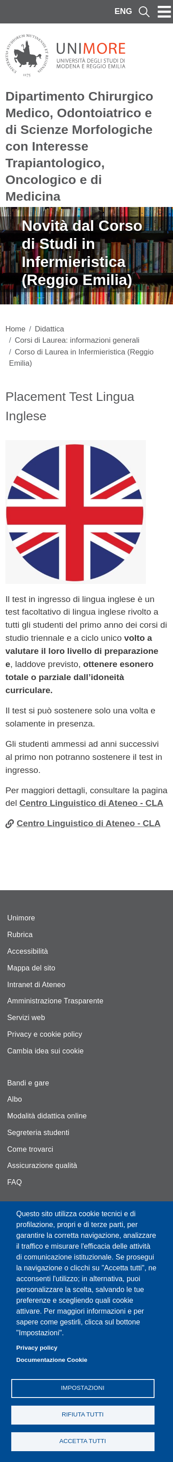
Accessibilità (27, 951)
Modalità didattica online (47, 1116)
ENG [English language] (123, 11)
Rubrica (20, 934)
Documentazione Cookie (51, 1359)
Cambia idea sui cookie (45, 1051)
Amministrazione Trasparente (55, 1001)
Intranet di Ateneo (36, 984)
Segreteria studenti (38, 1132)
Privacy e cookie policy (44, 1034)
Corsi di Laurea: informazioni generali (77, 340)
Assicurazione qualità (42, 1165)
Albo (14, 1099)
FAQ (14, 1182)
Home (15, 329)
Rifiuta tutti (83, 1414)
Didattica (49, 329)
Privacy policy (36, 1347)
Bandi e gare (28, 1083)
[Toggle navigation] (164, 11)
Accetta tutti (82, 1441)
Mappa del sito (31, 968)
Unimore (21, 918)
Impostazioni (82, 1387)
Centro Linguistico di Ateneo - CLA (91, 803)
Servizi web (26, 1017)
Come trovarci (30, 1149)
